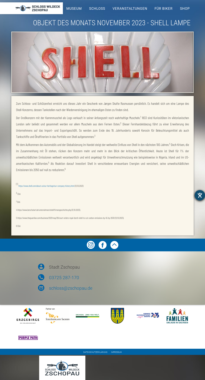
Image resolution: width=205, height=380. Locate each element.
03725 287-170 (64, 277)
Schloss (97, 9)
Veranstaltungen (130, 9)
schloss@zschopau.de (70, 288)
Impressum (116, 352)
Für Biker (164, 9)
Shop (185, 9)
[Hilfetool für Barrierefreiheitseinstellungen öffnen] (200, 195)
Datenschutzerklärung (95, 352)
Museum (74, 9)
